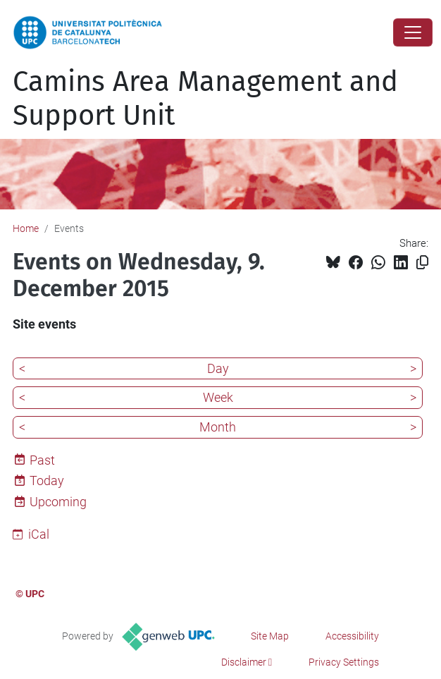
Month (217, 427)
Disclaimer (243, 662)
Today (47, 480)
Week (218, 397)
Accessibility (352, 636)
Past (42, 460)
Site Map (270, 636)
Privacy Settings (344, 662)
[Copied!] (422, 263)
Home (26, 228)
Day (218, 368)
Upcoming (58, 501)
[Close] (413, 32)
